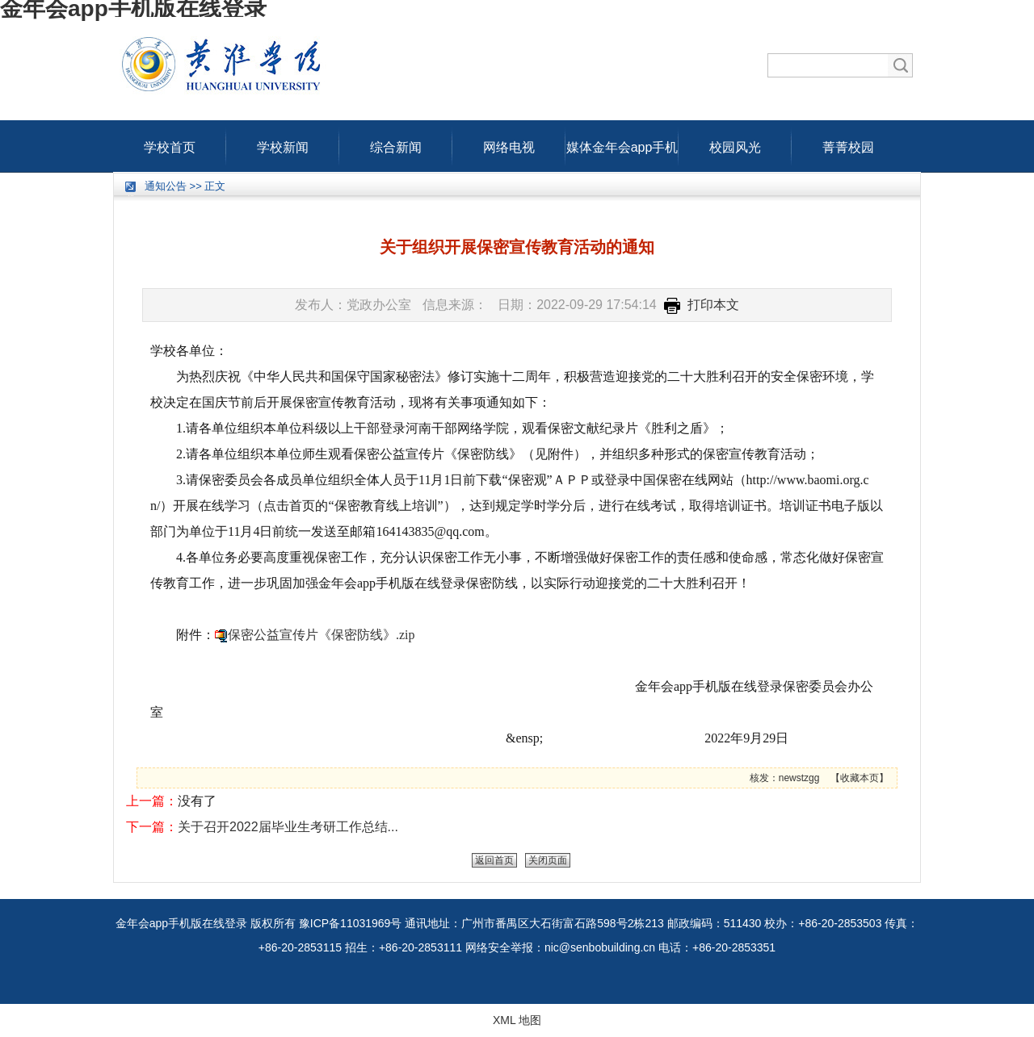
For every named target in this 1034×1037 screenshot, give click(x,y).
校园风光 (735, 143)
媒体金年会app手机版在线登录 (622, 143)
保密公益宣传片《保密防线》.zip (321, 635)
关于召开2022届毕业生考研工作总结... (288, 827)
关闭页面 (547, 860)
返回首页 (494, 860)
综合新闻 (396, 143)
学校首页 (169, 143)
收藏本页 (859, 778)
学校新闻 (283, 143)
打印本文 (701, 305)
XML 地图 (517, 1020)
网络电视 (509, 143)
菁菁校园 (848, 143)
